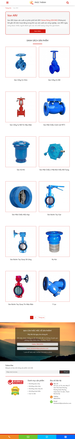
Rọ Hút (54, 259)
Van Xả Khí (21, 170)
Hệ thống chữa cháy (35, 386)
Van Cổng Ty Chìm (20, 80)
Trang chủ (8, 8)
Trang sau (41, 317)
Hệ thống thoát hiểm (35, 391)
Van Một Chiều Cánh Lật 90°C (54, 125)
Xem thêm (37, 31)
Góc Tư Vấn (32, 393)
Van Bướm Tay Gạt (54, 214)
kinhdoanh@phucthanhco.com (39, 348)
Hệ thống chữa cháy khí (36, 389)
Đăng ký (64, 372)
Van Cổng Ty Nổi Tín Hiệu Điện (21, 125)
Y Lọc (54, 304)
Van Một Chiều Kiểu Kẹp (21, 214)
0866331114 (40, 344)
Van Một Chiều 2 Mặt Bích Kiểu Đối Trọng (54, 170)
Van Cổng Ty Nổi (54, 80)
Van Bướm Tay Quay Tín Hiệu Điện (20, 304)
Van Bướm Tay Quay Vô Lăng (20, 259)
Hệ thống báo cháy (34, 384)
